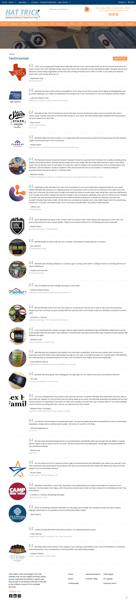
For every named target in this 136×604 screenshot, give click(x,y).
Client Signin (108, 574)
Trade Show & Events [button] (95, 24)
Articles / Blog (91, 579)
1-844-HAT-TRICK (121, 8)
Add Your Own (120, 58)
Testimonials (73, 583)
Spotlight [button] (129, 24)
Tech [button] (110, 24)
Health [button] (71, 24)
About (11, 2)
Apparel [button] (13, 24)
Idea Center (63, 2)
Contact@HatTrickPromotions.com (113, 10)
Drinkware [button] (42, 24)
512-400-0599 (103, 8)
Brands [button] (4, 24)
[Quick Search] (66, 9)
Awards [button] (24, 24)
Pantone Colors (109, 583)
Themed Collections (48, 2)
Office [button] (80, 24)
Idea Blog (22, 2)
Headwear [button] (61, 24)
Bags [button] (32, 24)
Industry (118, 24)
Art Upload (107, 579)
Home (4, 2)
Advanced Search (93, 574)
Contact (34, 2)
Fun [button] (51, 24)
